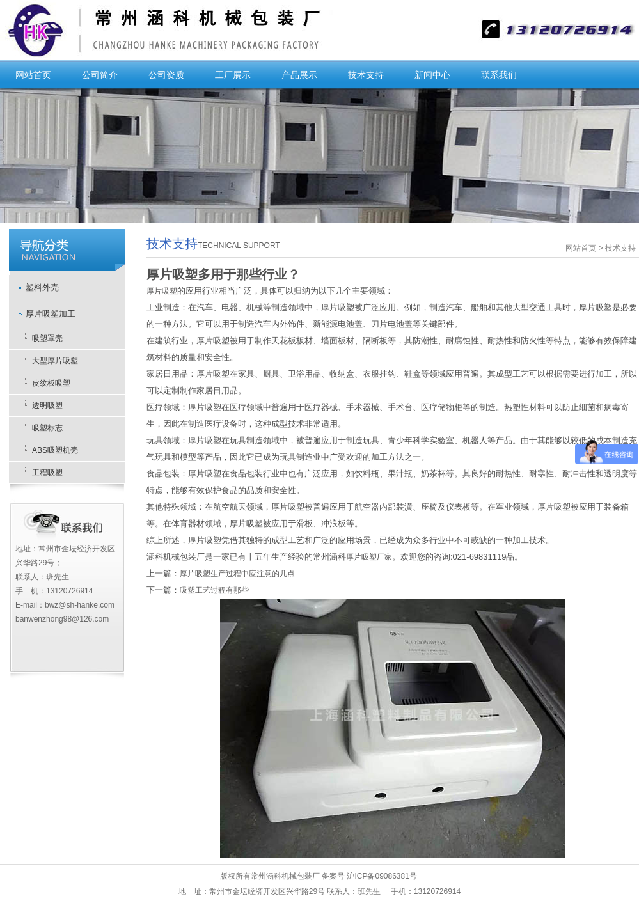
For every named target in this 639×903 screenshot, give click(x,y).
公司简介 (100, 75)
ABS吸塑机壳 (55, 450)
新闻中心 (432, 75)
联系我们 (499, 75)
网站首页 (33, 75)
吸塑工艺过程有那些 (214, 590)
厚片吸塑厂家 (369, 557)
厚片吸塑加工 (50, 313)
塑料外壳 (42, 287)
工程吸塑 (47, 472)
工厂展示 (233, 75)
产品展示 (299, 75)
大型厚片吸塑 (55, 360)
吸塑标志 (47, 427)
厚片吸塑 (161, 291)
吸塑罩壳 (47, 338)
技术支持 (366, 75)
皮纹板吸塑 (51, 383)
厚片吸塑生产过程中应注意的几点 (237, 573)
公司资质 (166, 75)
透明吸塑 (47, 405)
